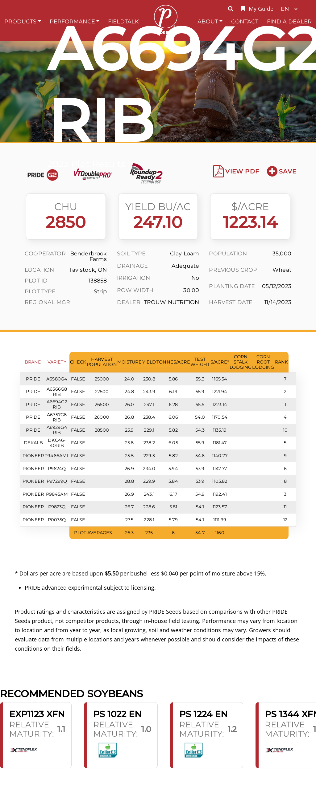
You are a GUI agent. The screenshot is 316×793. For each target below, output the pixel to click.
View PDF (236, 171)
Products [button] (20, 21)
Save (281, 171)
